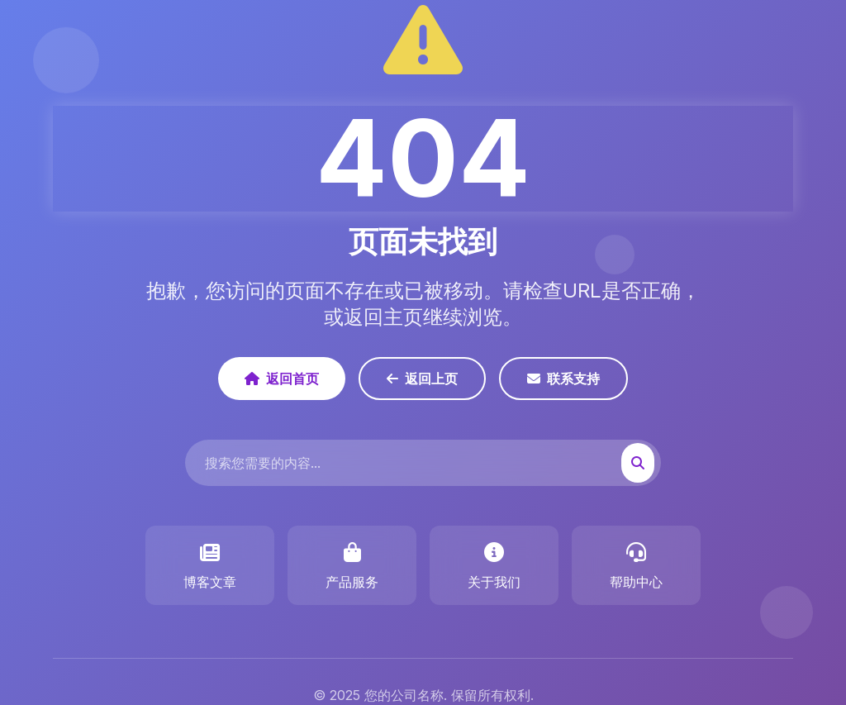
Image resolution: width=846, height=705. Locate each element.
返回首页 (282, 378)
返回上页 (422, 378)
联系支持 (563, 378)
